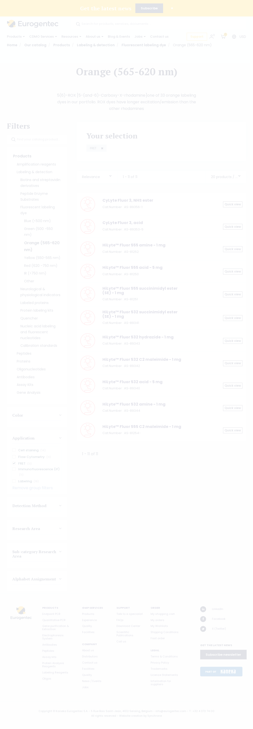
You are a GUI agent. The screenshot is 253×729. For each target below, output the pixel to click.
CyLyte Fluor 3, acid (122, 223)
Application (23, 438)
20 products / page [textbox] (224, 176)
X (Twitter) (213, 629)
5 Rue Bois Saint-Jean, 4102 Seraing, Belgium (122, 711)
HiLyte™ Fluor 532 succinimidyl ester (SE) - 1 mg (140, 314)
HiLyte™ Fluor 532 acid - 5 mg (132, 382)
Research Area (26, 528)
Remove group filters (32, 488)
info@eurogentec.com (170, 711)
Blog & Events (119, 36)
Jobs (140, 36)
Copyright (45, 711)
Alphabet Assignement (34, 579)
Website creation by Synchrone (140, 716)
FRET (93, 148)
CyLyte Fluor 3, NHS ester (127, 200)
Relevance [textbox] (91, 176)
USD (242, 36)
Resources (71, 36)
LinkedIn (211, 609)
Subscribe (149, 8)
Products (16, 36)
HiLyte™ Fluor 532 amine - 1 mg (134, 404)
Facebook (212, 619)
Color (17, 415)
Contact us (159, 36)
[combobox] (97, 176)
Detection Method (29, 505)
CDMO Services (43, 36)
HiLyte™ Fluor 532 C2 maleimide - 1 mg (141, 359)
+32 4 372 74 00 (203, 711)
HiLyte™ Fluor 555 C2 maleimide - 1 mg (141, 426)
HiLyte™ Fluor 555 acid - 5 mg (132, 267)
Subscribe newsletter (223, 654)
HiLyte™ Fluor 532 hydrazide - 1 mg (138, 337)
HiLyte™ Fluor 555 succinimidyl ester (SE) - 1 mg (140, 291)
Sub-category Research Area (34, 554)
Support (196, 36)
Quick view (233, 204)
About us (94, 36)
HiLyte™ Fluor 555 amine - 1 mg (134, 245)
